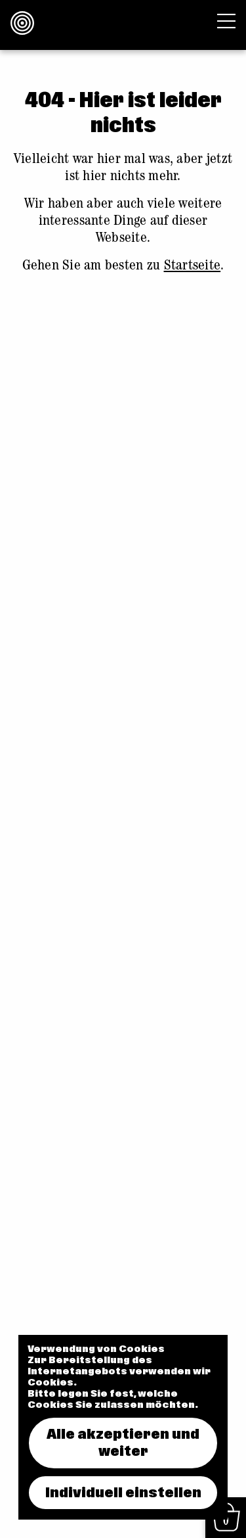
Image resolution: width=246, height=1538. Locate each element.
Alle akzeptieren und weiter (123, 1442)
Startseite (192, 267)
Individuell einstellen (123, 1492)
